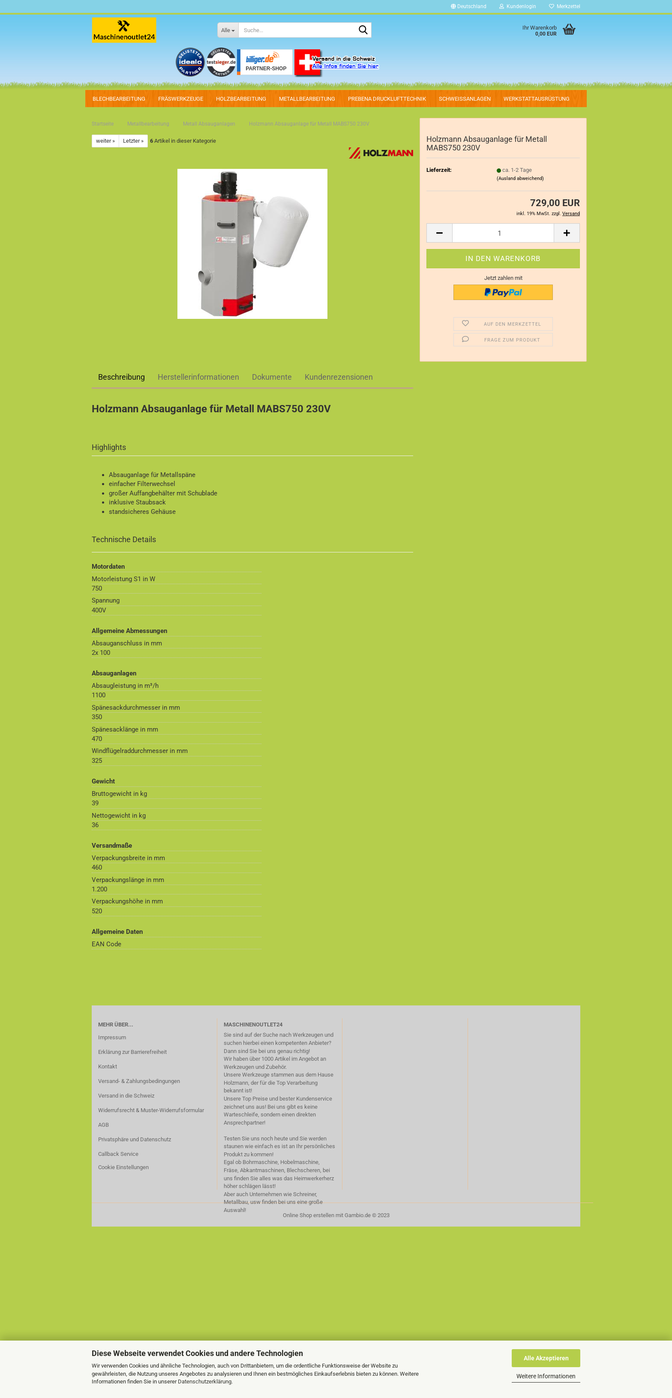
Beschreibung (121, 376)
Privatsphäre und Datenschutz (134, 1139)
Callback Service (118, 1154)
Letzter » (133, 141)
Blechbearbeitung (119, 99)
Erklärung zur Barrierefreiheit (132, 1052)
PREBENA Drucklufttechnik (387, 99)
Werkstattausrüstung (537, 99)
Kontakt (107, 1066)
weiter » (105, 141)
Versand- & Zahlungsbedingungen (139, 1081)
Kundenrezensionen (339, 376)
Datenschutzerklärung (204, 1381)
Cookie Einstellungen (123, 1167)
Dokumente (272, 376)
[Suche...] (227, 30)
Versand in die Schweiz (126, 1095)
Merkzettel (564, 6)
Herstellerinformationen (198, 376)
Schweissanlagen (465, 99)
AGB (103, 1125)
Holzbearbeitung (241, 99)
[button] (468, 6)
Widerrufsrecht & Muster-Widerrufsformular (151, 1110)
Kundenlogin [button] (517, 6)
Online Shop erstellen (308, 1215)
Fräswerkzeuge (180, 99)
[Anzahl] (503, 233)
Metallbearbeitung (307, 99)
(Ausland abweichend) (520, 178)
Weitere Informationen (546, 1376)
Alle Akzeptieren (546, 1358)
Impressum (112, 1037)
